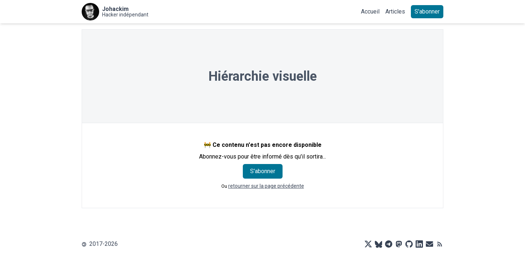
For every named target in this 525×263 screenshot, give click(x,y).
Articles (395, 11)
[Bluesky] (378, 244)
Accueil (370, 11)
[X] (368, 244)
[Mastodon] (398, 244)
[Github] (409, 244)
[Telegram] (388, 244)
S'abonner (427, 11)
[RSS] (439, 244)
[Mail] (429, 244)
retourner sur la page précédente (266, 186)
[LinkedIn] (419, 244)
